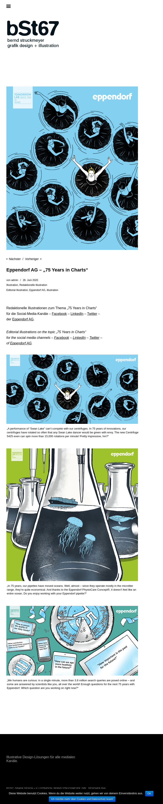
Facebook (59, 314)
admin (14, 280)
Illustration (12, 285)
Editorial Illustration (17, 290)
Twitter (92, 314)
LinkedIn (76, 314)
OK (149, 793)
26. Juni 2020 (30, 280)
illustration (52, 290)
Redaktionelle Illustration (33, 285)
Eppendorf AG (37, 290)
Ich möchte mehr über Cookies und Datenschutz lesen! (82, 799)
